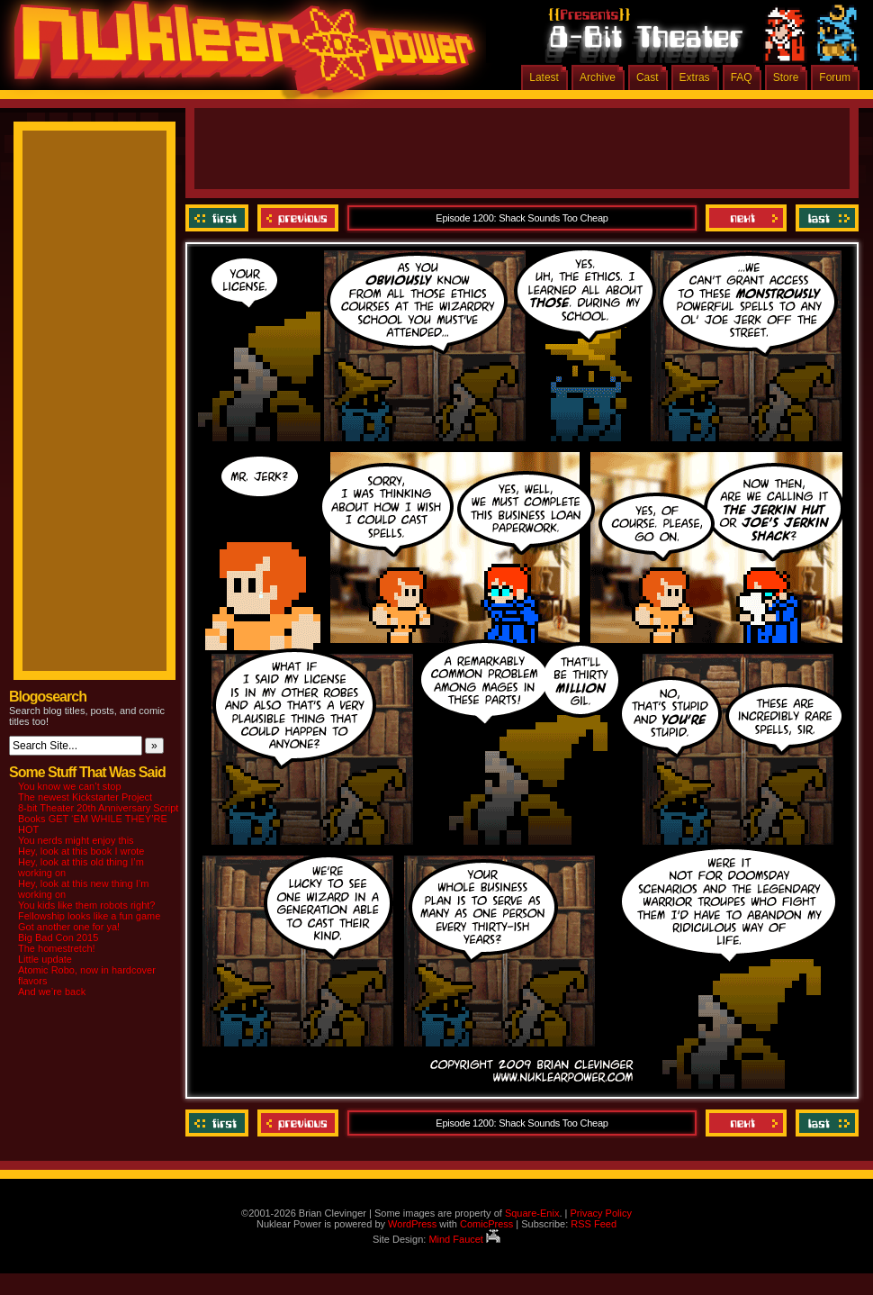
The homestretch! (56, 948)
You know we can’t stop (70, 786)
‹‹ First (219, 218)
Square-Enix (532, 1213)
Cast (647, 77)
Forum (834, 77)
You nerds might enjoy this (76, 840)
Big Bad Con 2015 (58, 937)
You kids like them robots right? (86, 905)
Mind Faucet (464, 1239)
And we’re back (52, 991)
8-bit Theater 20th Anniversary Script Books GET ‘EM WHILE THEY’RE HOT (98, 818)
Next (746, 218)
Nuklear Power (238, 54)
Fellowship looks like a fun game (89, 915)
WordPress (412, 1223)
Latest (544, 77)
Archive (598, 77)
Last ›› (825, 218)
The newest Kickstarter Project (85, 797)
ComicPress (486, 1223)
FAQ (741, 77)
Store (786, 77)
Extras (695, 77)
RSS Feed (593, 1223)
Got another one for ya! (69, 926)
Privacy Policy (600, 1213)
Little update (45, 959)
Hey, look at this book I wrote (81, 851)
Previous (298, 218)
